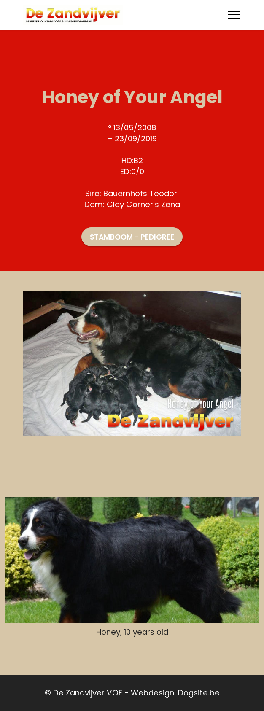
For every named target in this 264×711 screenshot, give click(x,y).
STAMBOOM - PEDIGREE (132, 237)
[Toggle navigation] (234, 15)
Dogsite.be (199, 692)
